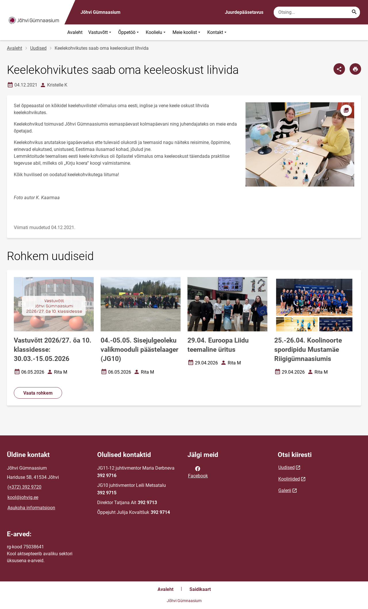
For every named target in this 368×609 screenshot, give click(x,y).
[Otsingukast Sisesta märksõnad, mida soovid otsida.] (317, 12)
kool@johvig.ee (22, 497)
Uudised (38, 48)
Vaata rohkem (38, 393)
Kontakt (217, 32)
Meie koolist (187, 32)
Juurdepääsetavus (244, 12)
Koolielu (156, 32)
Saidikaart (200, 589)
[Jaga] (339, 69)
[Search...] (354, 12)
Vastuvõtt (100, 32)
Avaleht (75, 32)
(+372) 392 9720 (24, 487)
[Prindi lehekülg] (355, 69)
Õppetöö (129, 32)
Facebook (198, 472)
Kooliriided (289, 479)
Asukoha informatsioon (31, 507)
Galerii (284, 490)
